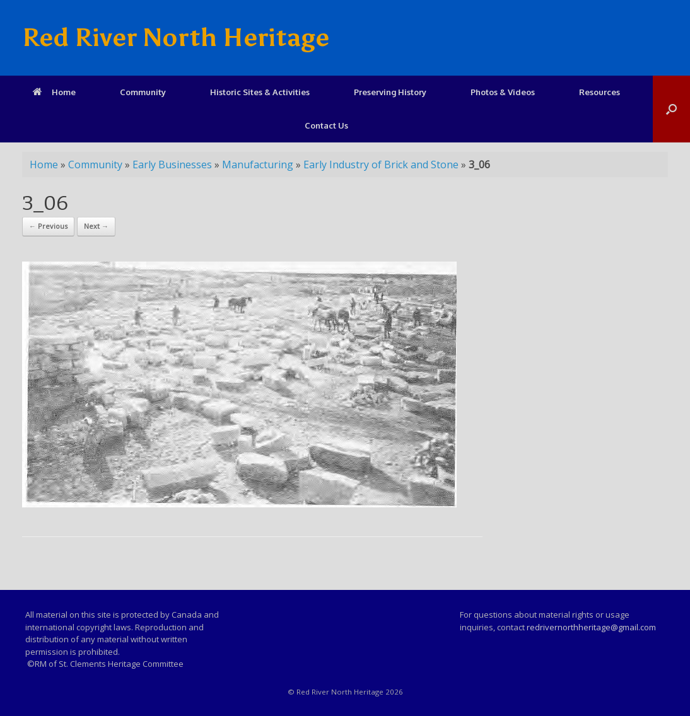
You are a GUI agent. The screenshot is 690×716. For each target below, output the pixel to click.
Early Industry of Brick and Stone (381, 164)
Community (143, 92)
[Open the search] (671, 109)
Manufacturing (257, 164)
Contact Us (326, 125)
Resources (599, 92)
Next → (96, 226)
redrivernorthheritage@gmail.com (591, 627)
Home (54, 92)
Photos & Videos (503, 92)
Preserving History (390, 92)
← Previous (48, 226)
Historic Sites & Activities (260, 92)
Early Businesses (172, 164)
